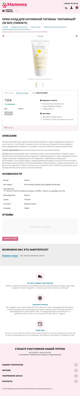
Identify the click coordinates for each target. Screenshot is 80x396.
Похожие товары (10, 255)
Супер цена (40, 330)
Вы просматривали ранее (32, 255)
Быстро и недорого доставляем (40, 283)
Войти (8, 113)
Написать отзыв (22, 93)
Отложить (10, 128)
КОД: (34, 93)
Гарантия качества (40, 304)
